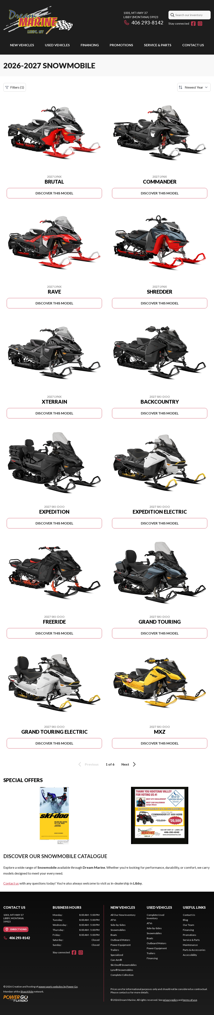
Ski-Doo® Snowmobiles (124, 964)
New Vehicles (22, 45)
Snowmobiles (118, 929)
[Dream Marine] (38, 20)
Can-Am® (116, 959)
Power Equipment (121, 944)
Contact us (11, 883)
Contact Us (193, 45)
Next (129, 764)
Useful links (194, 907)
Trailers (115, 949)
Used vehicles (57, 45)
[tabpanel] (76, 930)
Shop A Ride (26, 991)
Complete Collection (122, 974)
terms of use (190, 999)
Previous (88, 764)
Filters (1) (14, 87)
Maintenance (190, 944)
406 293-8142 (143, 22)
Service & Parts (157, 45)
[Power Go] (40, 998)
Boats (114, 934)
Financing (90, 45)
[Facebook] (193, 23)
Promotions (121, 45)
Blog (185, 919)
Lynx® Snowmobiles (122, 969)
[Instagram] (200, 23)
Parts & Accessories (194, 949)
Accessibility (190, 954)
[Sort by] (194, 87)
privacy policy (170, 999)
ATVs (113, 919)
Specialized (117, 954)
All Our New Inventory (123, 914)
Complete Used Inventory (155, 916)
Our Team (188, 924)
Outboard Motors (120, 939)
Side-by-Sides (118, 924)
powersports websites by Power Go (58, 986)
